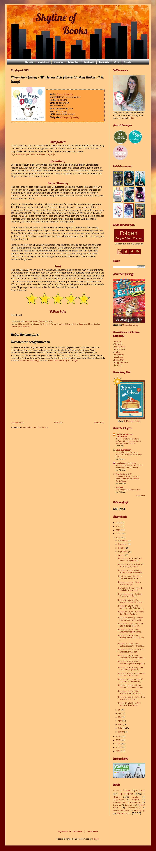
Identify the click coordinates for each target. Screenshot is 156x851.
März (120, 724)
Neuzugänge (139, 810)
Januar (121, 731)
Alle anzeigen (140, 495)
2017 (118, 740)
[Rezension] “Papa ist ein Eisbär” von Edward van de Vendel (129, 466)
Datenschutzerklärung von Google (63, 360)
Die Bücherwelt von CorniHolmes (124, 435)
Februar (121, 728)
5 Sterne (21, 324)
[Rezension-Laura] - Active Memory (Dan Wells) (129, 704)
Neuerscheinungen (121, 810)
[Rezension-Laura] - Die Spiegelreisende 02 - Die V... (130, 601)
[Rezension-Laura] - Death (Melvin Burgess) (129, 583)
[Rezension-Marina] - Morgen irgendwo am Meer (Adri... (130, 618)
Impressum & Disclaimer (70, 831)
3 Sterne (140, 790)
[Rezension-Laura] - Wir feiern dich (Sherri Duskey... (131, 612)
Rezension (83, 324)
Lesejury (118, 365)
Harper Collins (72, 324)
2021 (118, 530)
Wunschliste (104, 61)
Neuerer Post (17, 422)
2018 (118, 736)
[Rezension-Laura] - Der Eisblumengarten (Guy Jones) (131, 662)
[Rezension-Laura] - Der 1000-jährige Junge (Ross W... (131, 624)
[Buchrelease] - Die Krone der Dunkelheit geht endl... (130, 589)
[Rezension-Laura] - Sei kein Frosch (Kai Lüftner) (130, 595)
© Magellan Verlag (130, 325)
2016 (118, 743)
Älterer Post (99, 422)
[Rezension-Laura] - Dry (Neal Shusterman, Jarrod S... (130, 668)
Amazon (117, 341)
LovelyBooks (119, 346)
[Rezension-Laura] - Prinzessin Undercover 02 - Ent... (131, 650)
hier (132, 118)
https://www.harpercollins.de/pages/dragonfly (33, 154)
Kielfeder (119, 487)
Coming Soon (73, 61)
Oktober (122, 548)
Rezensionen (43, 61)
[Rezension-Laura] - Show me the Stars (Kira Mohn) (130, 565)
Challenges (89, 61)
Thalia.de (118, 344)
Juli (119, 709)
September (123, 551)
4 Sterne (126, 794)
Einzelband (61, 324)
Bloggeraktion (118, 800)
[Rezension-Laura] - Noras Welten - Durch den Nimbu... (131, 686)
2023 (118, 522)
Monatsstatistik (134, 808)
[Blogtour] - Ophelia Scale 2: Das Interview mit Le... (130, 577)
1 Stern (116, 791)
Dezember (123, 540)
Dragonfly (38, 324)
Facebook (118, 357)
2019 (118, 537)
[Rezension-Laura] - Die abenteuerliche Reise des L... (131, 607)
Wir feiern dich (23, 327)
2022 (118, 526)
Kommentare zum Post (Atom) (34, 427)
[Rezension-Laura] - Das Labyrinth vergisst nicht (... (130, 630)
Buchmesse (135, 802)
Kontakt (127, 61)
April (120, 720)
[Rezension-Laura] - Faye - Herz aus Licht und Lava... (131, 698)
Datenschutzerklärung (29, 360)
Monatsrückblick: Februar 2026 (128, 490)
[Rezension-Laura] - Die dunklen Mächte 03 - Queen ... (131, 637)
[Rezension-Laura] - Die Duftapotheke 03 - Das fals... (131, 644)
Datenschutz (92, 831)
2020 (118, 533)
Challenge (117, 805)
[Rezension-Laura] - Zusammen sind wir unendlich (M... (131, 674)
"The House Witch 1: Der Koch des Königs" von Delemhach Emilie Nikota (128, 478)
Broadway (58, 61)
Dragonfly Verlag (65, 94)
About (116, 61)
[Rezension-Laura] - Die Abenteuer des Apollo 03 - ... (131, 692)
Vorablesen (119, 354)
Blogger (95, 839)
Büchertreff (119, 360)
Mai (120, 717)
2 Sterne (126, 790)
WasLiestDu (119, 349)
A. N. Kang (29, 324)
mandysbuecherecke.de (126, 463)
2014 (118, 751)
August (121, 555)
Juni (120, 713)
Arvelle (135, 797)
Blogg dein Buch (121, 362)
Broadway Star (119, 802)
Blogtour (135, 799)
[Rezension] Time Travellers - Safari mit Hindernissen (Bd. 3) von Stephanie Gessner (128, 441)
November (123, 544)
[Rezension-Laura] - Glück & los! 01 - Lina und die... (130, 559)
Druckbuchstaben (123, 450)
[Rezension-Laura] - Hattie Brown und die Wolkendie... (130, 571)
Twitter (117, 352)
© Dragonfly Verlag (69, 117)
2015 (118, 747)
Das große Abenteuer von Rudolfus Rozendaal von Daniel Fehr (129, 454)
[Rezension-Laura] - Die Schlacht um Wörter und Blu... (131, 656)
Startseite (29, 61)
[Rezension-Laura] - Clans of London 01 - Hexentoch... (130, 680)
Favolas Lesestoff (123, 474)
